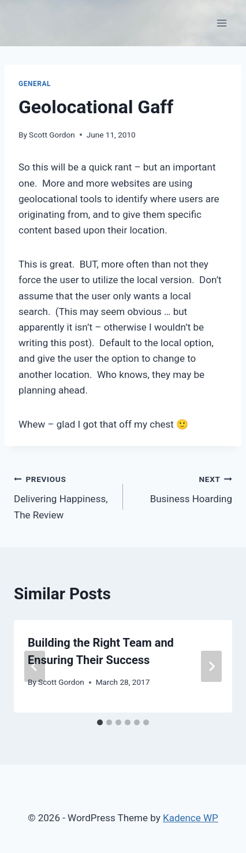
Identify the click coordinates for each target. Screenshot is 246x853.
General (34, 84)
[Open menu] (221, 23)
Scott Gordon (52, 134)
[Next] (211, 666)
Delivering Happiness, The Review (63, 496)
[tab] (100, 722)
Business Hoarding (182, 488)
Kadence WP (190, 818)
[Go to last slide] (34, 666)
